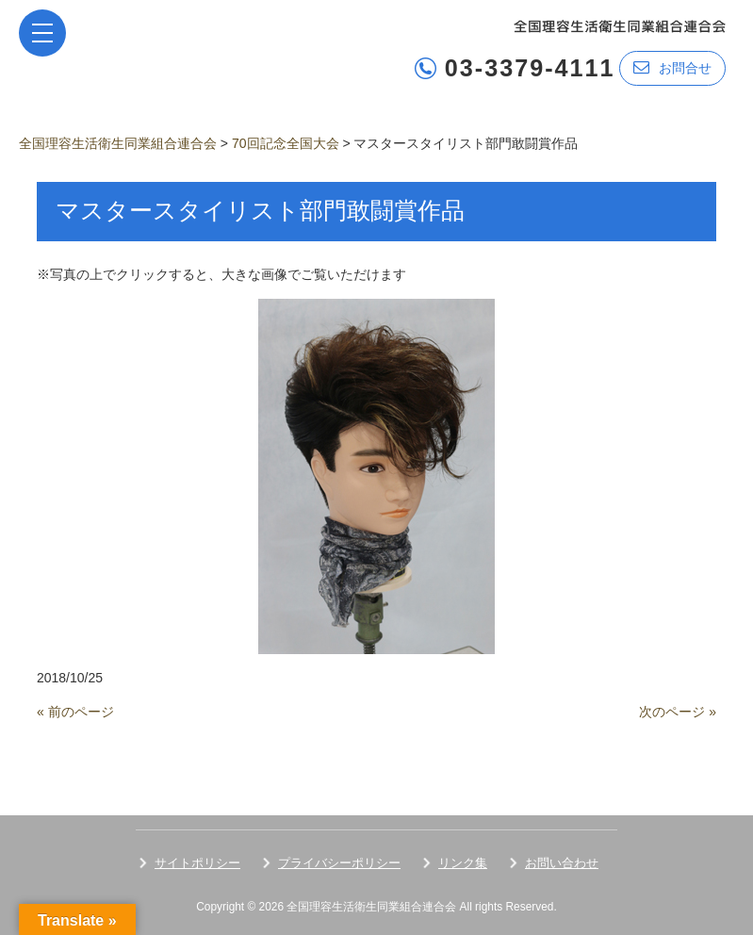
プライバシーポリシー (339, 863)
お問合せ (672, 67)
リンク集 (462, 863)
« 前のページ (75, 711)
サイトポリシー (197, 863)
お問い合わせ (561, 863)
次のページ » (677, 711)
